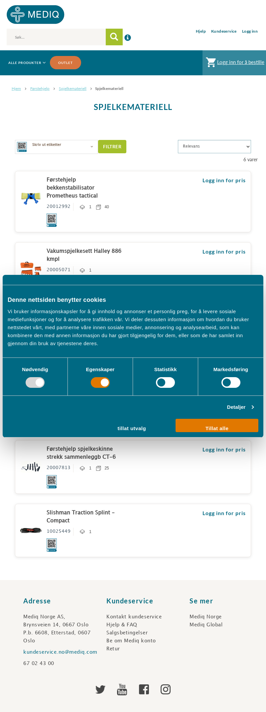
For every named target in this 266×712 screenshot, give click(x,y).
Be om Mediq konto (131, 641)
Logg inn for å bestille (234, 64)
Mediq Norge (206, 617)
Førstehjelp (40, 88)
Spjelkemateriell (72, 88)
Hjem (16, 88)
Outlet (65, 63)
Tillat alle (216, 428)
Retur (113, 649)
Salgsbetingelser (127, 633)
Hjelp (201, 31)
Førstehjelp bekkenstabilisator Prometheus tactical (72, 188)
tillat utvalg (131, 428)
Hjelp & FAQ (121, 625)
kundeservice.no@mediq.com (60, 652)
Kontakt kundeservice (134, 617)
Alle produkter (26, 62)
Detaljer (236, 407)
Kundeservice (224, 31)
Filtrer (112, 146)
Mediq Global (206, 625)
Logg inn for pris (224, 180)
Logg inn (250, 31)
